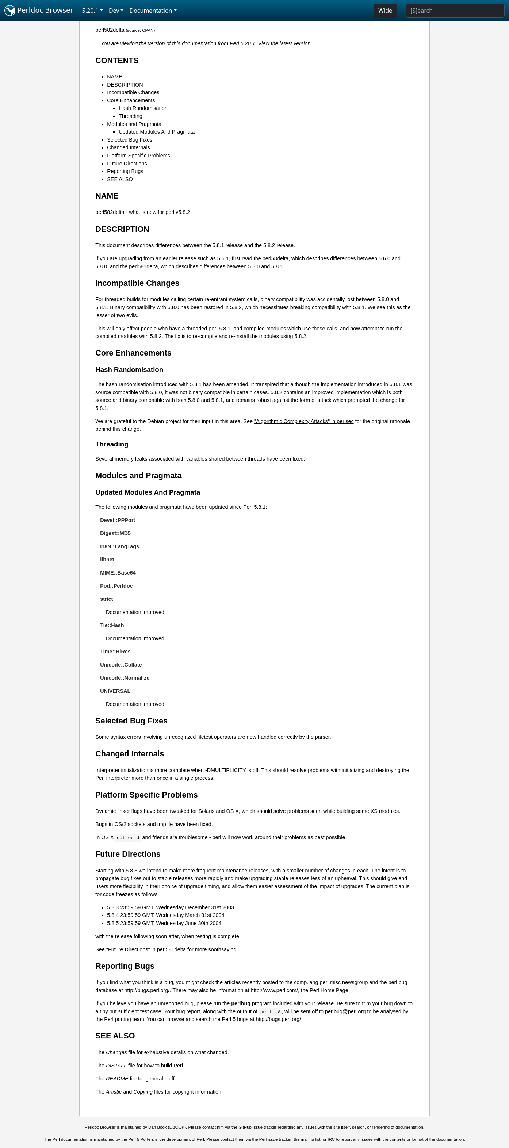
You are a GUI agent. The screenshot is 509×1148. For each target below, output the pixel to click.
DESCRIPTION (125, 85)
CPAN (147, 30)
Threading (130, 116)
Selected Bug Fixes (129, 140)
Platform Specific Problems (138, 155)
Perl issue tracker (275, 1139)
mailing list (311, 1139)
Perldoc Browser (38, 10)
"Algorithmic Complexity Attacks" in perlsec (304, 421)
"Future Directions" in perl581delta (146, 949)
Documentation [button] (150, 11)
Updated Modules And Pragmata (157, 132)
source (133, 30)
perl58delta (275, 258)
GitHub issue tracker (257, 1127)
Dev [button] (114, 11)
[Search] (455, 11)
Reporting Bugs (125, 171)
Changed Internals (128, 147)
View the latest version (284, 43)
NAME (114, 77)
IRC (331, 1139)
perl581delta (143, 266)
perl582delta (109, 30)
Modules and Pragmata (134, 124)
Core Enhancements (131, 100)
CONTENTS (117, 60)
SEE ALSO (120, 179)
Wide (385, 11)
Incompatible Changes (133, 92)
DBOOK (177, 1127)
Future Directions (127, 163)
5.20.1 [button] (90, 11)
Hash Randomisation (143, 108)
